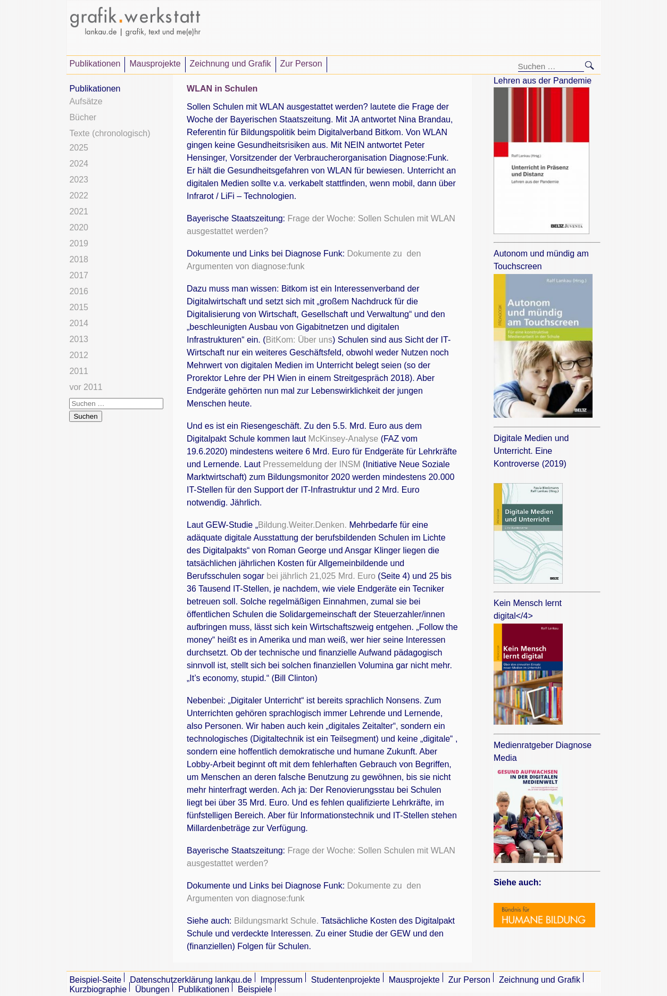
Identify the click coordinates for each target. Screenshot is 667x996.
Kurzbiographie (98, 989)
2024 (78, 163)
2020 (78, 227)
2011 (78, 371)
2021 (78, 211)
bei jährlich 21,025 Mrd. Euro (321, 575)
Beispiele (255, 989)
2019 (78, 243)
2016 (78, 291)
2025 (78, 147)
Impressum (282, 979)
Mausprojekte (154, 63)
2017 (78, 275)
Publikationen (94, 63)
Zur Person (301, 63)
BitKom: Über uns (299, 339)
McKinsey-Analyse (344, 438)
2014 (78, 323)
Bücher (82, 117)
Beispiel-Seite (95, 979)
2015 (78, 307)
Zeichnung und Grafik (230, 63)
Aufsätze (85, 101)
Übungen (152, 989)
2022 (78, 195)
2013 (78, 339)
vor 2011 (85, 387)
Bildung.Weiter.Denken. (302, 524)
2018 (78, 259)
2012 (78, 355)
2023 (78, 179)
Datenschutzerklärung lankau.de (191, 979)
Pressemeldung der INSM (311, 464)
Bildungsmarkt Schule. (275, 920)
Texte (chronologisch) (109, 133)
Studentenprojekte (345, 979)
